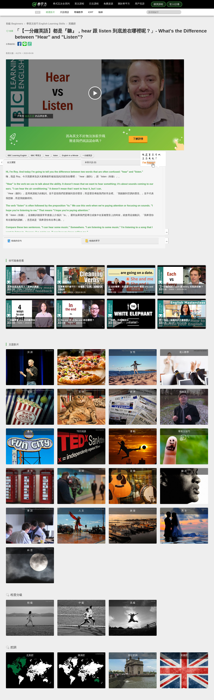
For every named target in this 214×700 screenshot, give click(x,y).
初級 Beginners (14, 23)
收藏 (11, 31)
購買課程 (158, 4)
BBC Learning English (17, 154)
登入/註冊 (174, 4)
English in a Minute (70, 154)
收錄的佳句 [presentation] (143, 141)
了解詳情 (96, 138)
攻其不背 (29, 115)
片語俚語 (64, 12)
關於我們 (125, 666)
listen (55, 154)
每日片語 (110, 666)
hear (47, 154)
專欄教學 (78, 12)
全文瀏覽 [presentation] (140, 63)
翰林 (100, 12)
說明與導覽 (140, 664)
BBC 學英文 (36, 154)
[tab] (150, 63)
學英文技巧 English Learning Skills (45, 23)
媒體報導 (125, 669)
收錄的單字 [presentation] (179, 141)
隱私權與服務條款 (143, 661)
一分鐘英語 (87, 154)
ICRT (90, 12)
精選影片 (50, 12)
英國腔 (72, 23)
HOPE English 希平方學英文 (82, 643)
